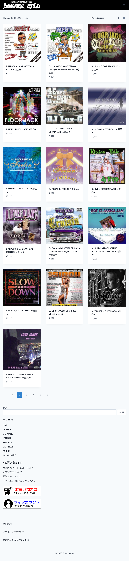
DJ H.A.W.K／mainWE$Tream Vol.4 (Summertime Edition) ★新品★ (64, 69)
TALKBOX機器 (10, 455)
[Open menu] (123, 5)
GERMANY (8, 434)
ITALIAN (7, 438)
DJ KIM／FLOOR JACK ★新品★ (21, 129)
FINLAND (7, 442)
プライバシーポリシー (13, 531)
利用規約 (7, 523)
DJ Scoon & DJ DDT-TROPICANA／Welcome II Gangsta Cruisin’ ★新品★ (64, 251)
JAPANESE (8, 446)
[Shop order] (103, 18)
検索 (5, 407)
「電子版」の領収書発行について (19, 480)
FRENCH (7, 429)
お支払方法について (12, 472)
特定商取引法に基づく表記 (16, 540)
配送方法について (11, 476)
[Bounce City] (22, 5)
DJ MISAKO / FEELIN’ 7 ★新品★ (64, 189)
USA (5, 425)
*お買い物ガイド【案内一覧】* (18, 468)
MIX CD (6, 451)
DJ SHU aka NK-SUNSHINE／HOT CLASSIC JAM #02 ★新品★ (106, 251)
